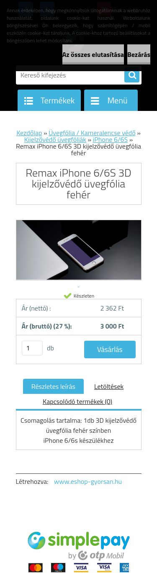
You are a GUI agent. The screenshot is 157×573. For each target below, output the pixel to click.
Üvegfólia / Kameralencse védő (92, 133)
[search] (131, 75)
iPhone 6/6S (110, 139)
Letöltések (109, 386)
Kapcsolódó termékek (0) (77, 401)
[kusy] (32, 348)
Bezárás (138, 54)
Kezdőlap (29, 133)
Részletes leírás (53, 386)
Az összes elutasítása (93, 54)
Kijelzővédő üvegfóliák (55, 139)
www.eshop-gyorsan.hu (88, 481)
